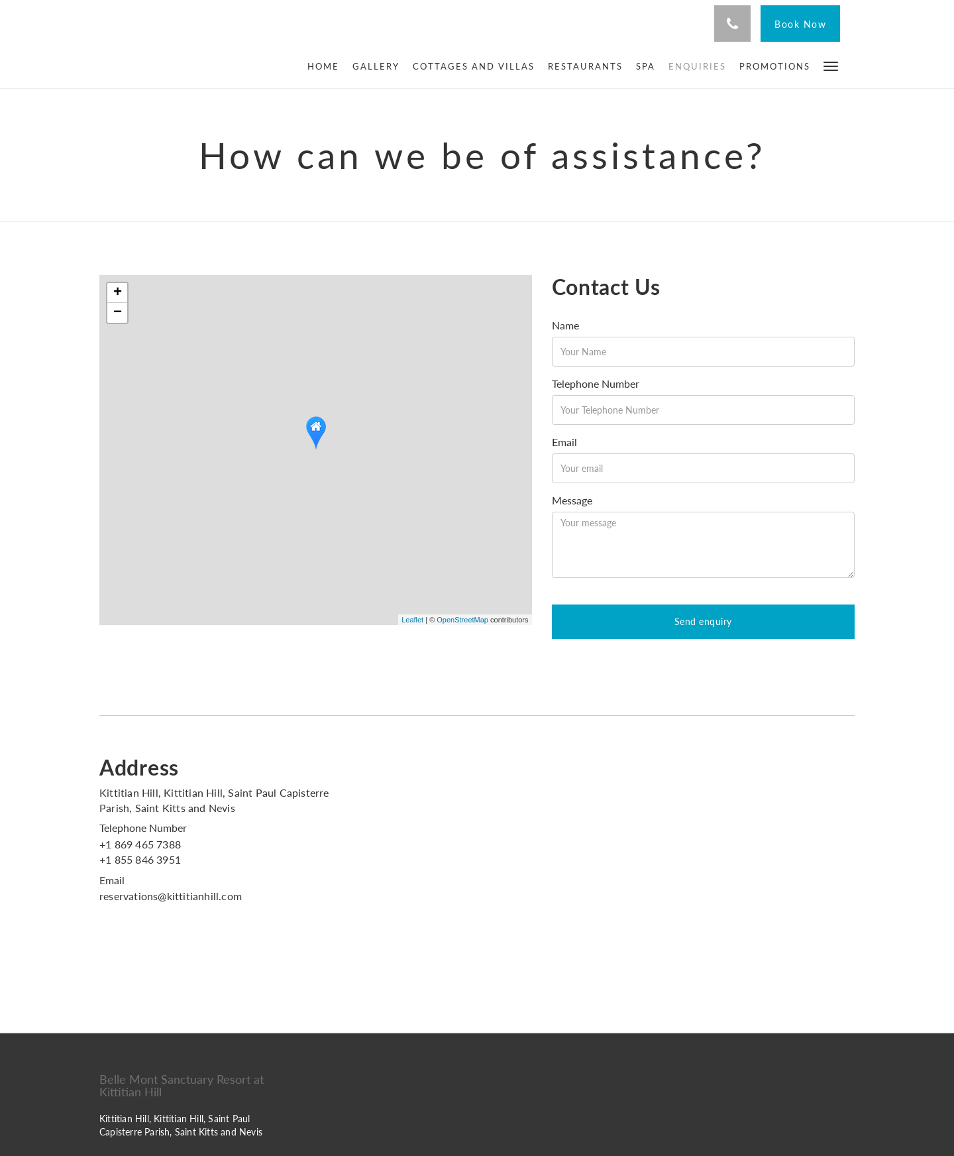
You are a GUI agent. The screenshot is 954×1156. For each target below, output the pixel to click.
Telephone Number (595, 383)
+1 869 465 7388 (140, 844)
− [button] (117, 313)
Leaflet (412, 620)
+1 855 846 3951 (140, 859)
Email (564, 441)
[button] (831, 65)
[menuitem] (326, 66)
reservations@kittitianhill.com (170, 896)
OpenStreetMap (462, 620)
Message (572, 500)
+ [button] (117, 293)
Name (565, 325)
